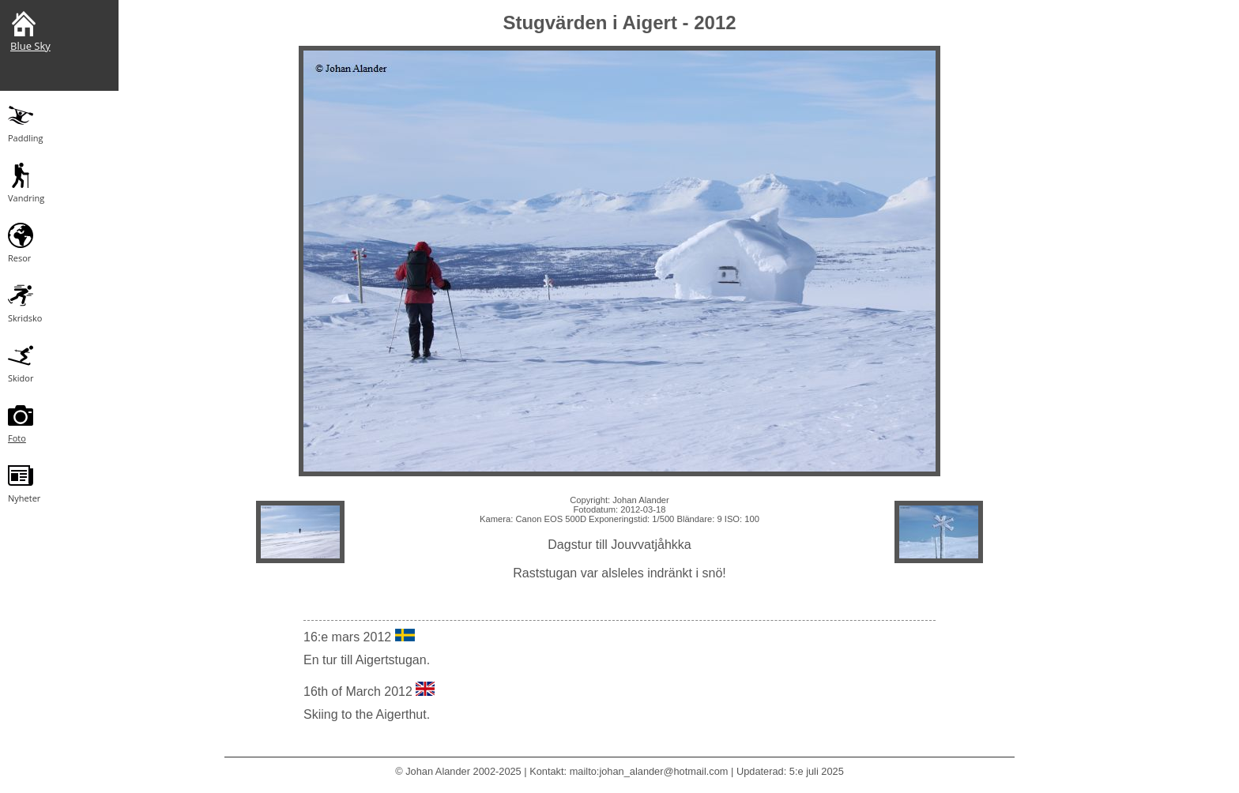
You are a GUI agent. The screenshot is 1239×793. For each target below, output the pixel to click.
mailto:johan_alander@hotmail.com (649, 771)
